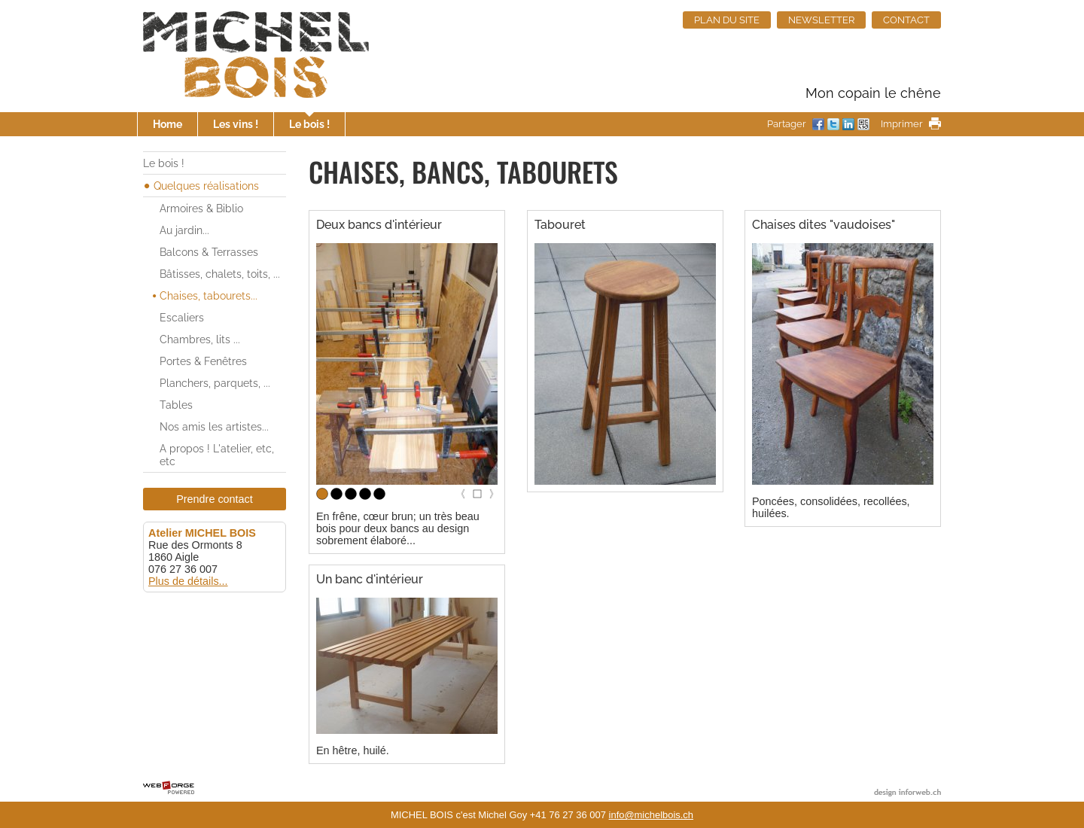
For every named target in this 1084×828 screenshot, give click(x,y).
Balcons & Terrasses (209, 251)
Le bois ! (309, 123)
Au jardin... (184, 230)
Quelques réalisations (206, 185)
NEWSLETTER (821, 20)
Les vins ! (235, 123)
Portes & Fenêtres (203, 361)
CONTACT (906, 20)
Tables (176, 404)
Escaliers (182, 317)
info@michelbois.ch (651, 814)
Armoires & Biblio (201, 208)
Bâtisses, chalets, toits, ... (220, 273)
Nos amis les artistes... (214, 426)
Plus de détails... (188, 581)
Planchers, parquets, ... (215, 382)
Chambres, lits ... (200, 339)
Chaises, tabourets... (208, 295)
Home (167, 123)
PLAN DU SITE (727, 20)
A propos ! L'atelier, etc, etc (217, 454)
